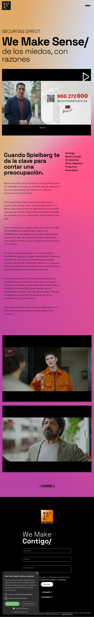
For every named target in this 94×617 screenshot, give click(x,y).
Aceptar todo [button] (12, 604)
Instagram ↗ (47, 597)
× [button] (37, 573)
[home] (6, 5)
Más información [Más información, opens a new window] (10, 590)
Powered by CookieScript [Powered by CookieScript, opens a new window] (20, 612)
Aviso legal (62, 580)
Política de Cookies (43, 613)
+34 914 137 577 (67, 614)
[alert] (20, 593)
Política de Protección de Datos (62, 613)
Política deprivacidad (47, 580)
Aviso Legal (79, 613)
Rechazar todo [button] (29, 604)
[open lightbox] (46, 102)
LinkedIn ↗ (47, 592)
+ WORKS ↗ (47, 485)
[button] (20, 594)
